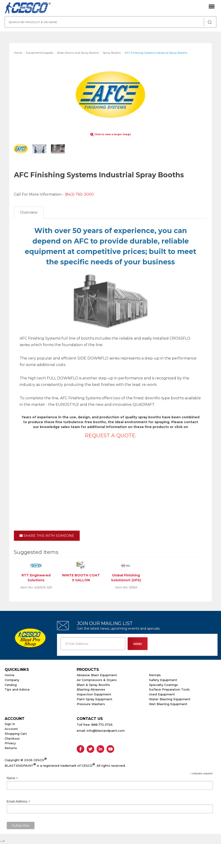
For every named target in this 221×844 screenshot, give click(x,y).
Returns (11, 748)
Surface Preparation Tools (169, 689)
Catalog (11, 685)
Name (12, 778)
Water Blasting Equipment (169, 699)
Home (9, 675)
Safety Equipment (163, 680)
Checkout (12, 738)
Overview (29, 212)
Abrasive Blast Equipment (97, 675)
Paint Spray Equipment (94, 699)
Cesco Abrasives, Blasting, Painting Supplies (28, 8)
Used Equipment (162, 694)
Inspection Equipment (94, 694)
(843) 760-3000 (79, 194)
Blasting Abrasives (91, 689)
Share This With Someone (46, 536)
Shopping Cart (16, 733)
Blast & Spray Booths (93, 685)
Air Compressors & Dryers (97, 680)
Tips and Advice (17, 689)
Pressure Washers (91, 704)
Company (12, 680)
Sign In (10, 724)
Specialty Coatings (163, 685)
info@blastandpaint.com (106, 730)
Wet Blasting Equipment (168, 704)
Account (11, 729)
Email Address (18, 801)
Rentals (155, 675)
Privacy (10, 743)
